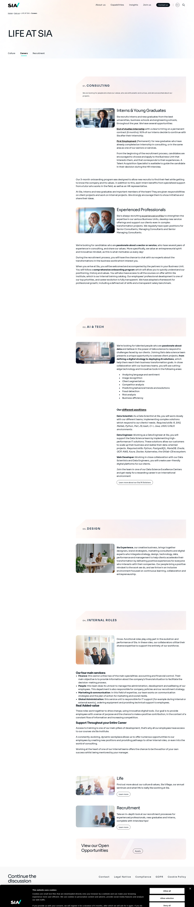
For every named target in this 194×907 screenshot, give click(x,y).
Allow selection (167, 878)
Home (10, 13)
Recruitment (39, 53)
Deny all (167, 885)
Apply (138, 851)
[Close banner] (190, 868)
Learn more (123, 794)
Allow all (167, 871)
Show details (130, 902)
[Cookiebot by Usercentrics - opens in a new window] (16, 902)
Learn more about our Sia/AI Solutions (135, 482)
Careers (24, 53)
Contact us (163, 5)
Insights (133, 5)
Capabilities (117, 5)
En (177, 5)
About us (101, 5)
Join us (147, 5)
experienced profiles (153, 216)
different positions (134, 409)
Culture (11, 53)
